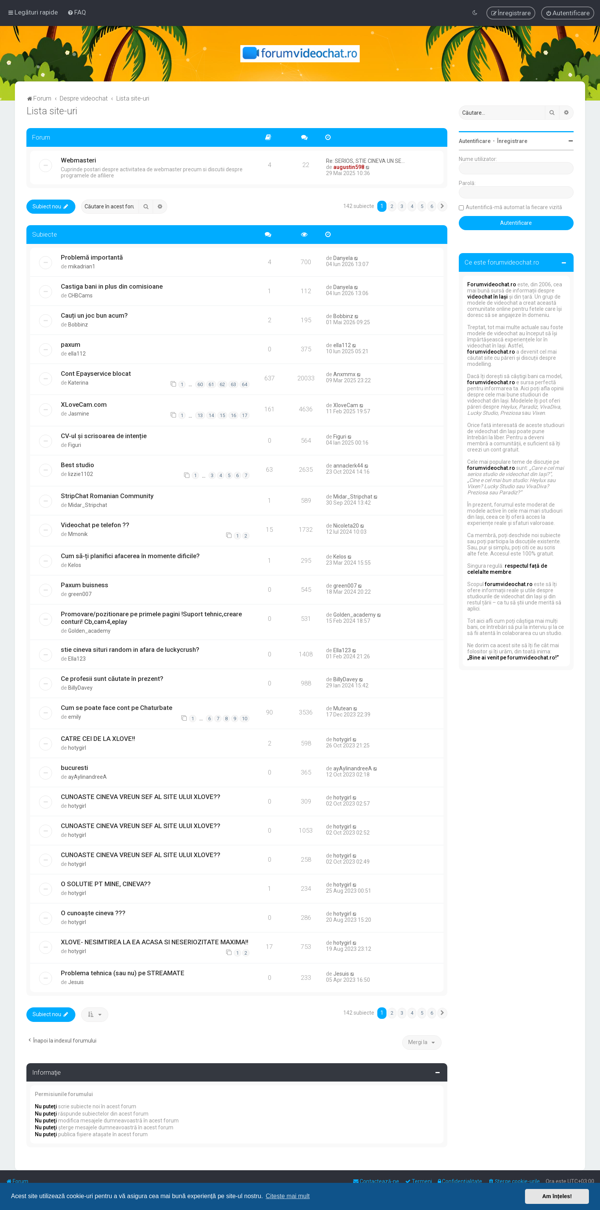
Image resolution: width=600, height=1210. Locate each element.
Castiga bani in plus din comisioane (112, 286)
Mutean (342, 708)
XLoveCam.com (84, 404)
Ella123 (77, 659)
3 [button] (402, 206)
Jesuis (76, 982)
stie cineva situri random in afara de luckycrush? (130, 649)
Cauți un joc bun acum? (94, 315)
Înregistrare (512, 141)
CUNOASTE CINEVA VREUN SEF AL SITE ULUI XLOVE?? (140, 797)
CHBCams (80, 295)
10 (244, 718)
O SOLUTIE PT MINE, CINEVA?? (106, 884)
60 (200, 384)
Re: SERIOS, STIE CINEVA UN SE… (365, 161)
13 (200, 415)
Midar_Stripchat (87, 505)
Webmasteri (78, 160)
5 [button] (422, 206)
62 (222, 384)
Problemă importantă (92, 257)
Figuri (74, 445)
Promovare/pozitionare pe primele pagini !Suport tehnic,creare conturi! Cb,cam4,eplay (151, 617)
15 (222, 415)
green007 (79, 594)
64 (244, 384)
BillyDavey (80, 688)
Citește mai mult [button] (288, 1196)
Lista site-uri (51, 111)
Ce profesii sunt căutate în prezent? (112, 678)
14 (211, 415)
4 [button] (412, 206)
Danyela (343, 258)
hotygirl (77, 748)
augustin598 (348, 167)
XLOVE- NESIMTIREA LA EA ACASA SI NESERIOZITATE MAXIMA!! (154, 942)
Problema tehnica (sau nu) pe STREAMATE (122, 973)
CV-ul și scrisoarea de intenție (104, 436)
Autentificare (475, 141)
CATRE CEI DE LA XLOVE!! (98, 738)
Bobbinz (78, 325)
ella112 (77, 354)
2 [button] (392, 206)
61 (211, 384)
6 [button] (431, 206)
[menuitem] (76, 12)
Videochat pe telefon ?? (95, 525)
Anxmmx (344, 374)
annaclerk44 (348, 466)
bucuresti (74, 767)
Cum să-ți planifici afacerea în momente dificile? (130, 556)
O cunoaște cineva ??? (93, 913)
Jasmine (78, 414)
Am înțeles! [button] (557, 1196)
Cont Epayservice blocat (96, 373)
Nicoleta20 (346, 526)
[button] (442, 206)
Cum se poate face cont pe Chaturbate (116, 707)
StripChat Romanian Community (107, 496)
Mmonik (78, 534)
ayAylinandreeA (87, 777)
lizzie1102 (80, 474)
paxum (70, 344)
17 (244, 415)
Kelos (74, 565)
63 (233, 384)
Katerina (78, 383)
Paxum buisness (84, 585)
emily (74, 717)
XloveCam (345, 405)
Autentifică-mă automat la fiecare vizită (514, 207)
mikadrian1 (81, 266)
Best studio (77, 465)
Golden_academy (89, 631)
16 (233, 415)
